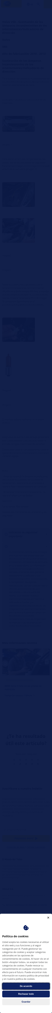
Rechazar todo (26, 994)
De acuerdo (26, 986)
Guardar (26, 1002)
